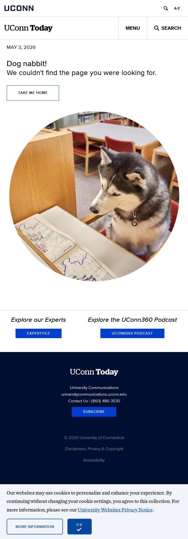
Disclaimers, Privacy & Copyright (94, 448)
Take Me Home (33, 92)
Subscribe (94, 411)
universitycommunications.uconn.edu (94, 394)
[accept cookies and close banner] (79, 526)
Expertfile (38, 333)
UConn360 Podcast (132, 333)
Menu (133, 28)
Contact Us (78, 401)
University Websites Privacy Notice (115, 510)
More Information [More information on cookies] (35, 526)
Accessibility (94, 460)
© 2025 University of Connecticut (94, 437)
